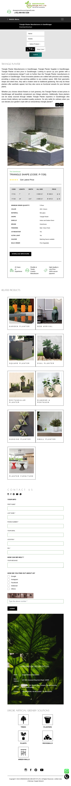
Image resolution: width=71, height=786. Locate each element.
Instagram (14, 579)
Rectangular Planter (17, 401)
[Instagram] (8, 494)
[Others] (8, 589)
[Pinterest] (14, 494)
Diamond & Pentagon (43, 401)
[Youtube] (17, 494)
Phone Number (13, 522)
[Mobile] (35, 526)
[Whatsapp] (21, 494)
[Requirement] (35, 565)
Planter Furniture (21, 476)
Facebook (14, 583)
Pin (8, 548)
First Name (11, 504)
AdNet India (58, 779)
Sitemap (30, 781)
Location (11, 539)
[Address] (35, 544)
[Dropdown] (35, 44)
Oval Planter (45, 363)
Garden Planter (19, 326)
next (61, 105)
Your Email (11, 531)
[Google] (8, 576)
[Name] (35, 509)
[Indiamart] (8, 586)
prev (57, 105)
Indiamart (14, 586)
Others (13, 589)
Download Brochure (25, 27)
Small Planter (46, 439)
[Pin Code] (35, 552)
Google (13, 576)
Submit (12, 608)
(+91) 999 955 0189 (22, 13)
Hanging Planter (20, 439)
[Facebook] (11, 494)
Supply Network (39, 781)
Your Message (12, 560)
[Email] (35, 535)
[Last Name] (35, 517)
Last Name (11, 513)
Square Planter (19, 363)
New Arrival (45, 326)
